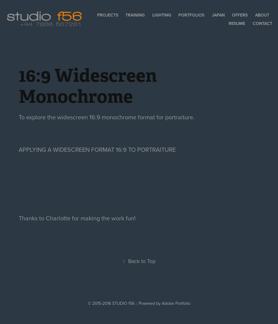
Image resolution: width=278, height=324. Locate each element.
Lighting (161, 15)
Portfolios (191, 15)
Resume (237, 23)
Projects (107, 15)
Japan (218, 15)
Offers (240, 15)
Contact (262, 23)
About (262, 15)
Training (135, 15)
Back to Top (139, 261)
